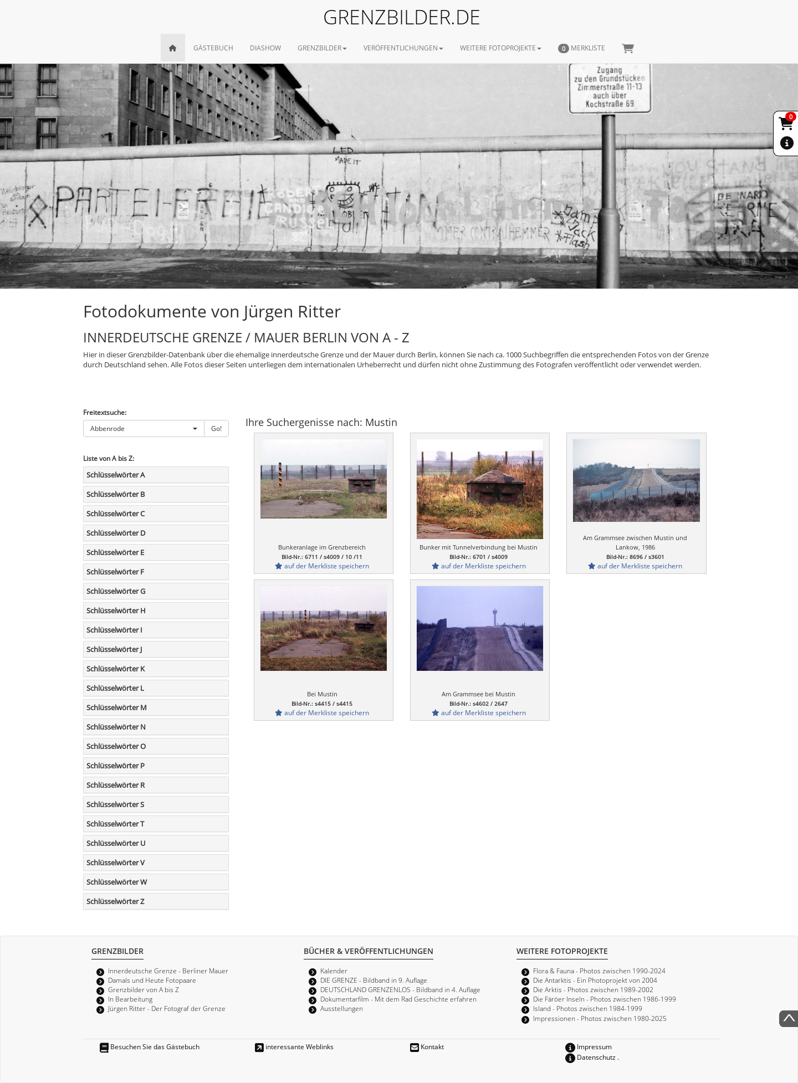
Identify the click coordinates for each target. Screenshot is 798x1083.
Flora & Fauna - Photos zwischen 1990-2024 (599, 970)
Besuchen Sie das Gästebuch (150, 1046)
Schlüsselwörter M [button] (116, 707)
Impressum (588, 1046)
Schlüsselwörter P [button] (115, 766)
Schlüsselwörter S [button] (115, 804)
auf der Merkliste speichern (322, 565)
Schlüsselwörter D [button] (115, 533)
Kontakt (427, 1046)
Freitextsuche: (104, 412)
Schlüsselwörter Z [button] (115, 901)
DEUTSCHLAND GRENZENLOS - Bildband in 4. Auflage (400, 989)
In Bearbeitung (130, 998)
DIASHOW (265, 47)
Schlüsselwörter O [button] (116, 746)
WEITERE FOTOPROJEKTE (500, 47)
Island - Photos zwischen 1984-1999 (587, 1008)
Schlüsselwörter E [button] (115, 552)
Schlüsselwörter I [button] (114, 630)
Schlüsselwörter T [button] (115, 824)
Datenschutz (590, 1057)
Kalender (333, 970)
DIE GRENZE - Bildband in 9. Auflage (373, 980)
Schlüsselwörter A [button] (115, 475)
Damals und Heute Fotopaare (152, 980)
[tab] (156, 475)
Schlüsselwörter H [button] (116, 610)
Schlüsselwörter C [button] (115, 514)
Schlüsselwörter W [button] (116, 882)
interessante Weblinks (294, 1046)
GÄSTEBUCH (213, 47)
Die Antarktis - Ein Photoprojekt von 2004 (595, 980)
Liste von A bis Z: (108, 458)
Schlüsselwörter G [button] (115, 591)
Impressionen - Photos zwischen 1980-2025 (600, 1018)
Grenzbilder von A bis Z (143, 989)
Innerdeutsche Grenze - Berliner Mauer (168, 970)
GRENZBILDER (322, 47)
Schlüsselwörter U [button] (115, 843)
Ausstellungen (341, 1008)
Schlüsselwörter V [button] (115, 863)
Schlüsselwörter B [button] (115, 494)
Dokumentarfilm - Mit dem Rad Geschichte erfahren (398, 998)
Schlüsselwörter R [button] (115, 785)
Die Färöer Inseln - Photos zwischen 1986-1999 (604, 998)
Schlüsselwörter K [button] (115, 669)
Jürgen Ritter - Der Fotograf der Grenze (167, 1008)
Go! (216, 428)
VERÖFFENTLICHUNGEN (403, 47)
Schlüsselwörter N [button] (116, 727)
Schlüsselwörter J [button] (114, 649)
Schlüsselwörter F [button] (115, 572)
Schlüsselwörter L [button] (115, 688)
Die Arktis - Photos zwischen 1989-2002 (593, 989)
